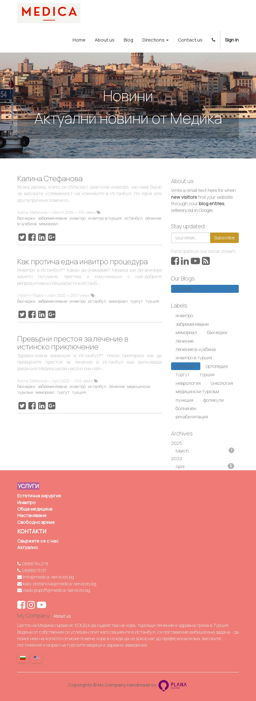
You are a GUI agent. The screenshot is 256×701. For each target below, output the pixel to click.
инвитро (78, 218)
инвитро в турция (105, 218)
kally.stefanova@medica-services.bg (56, 583)
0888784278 (32, 563)
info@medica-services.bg (45, 577)
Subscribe (224, 238)
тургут (136, 301)
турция (152, 301)
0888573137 (32, 570)
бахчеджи (26, 218)
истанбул (133, 218)
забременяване (52, 218)
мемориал (48, 223)
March (205, 451)
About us (62, 616)
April (205, 466)
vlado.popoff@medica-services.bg (53, 590)
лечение (117, 386)
